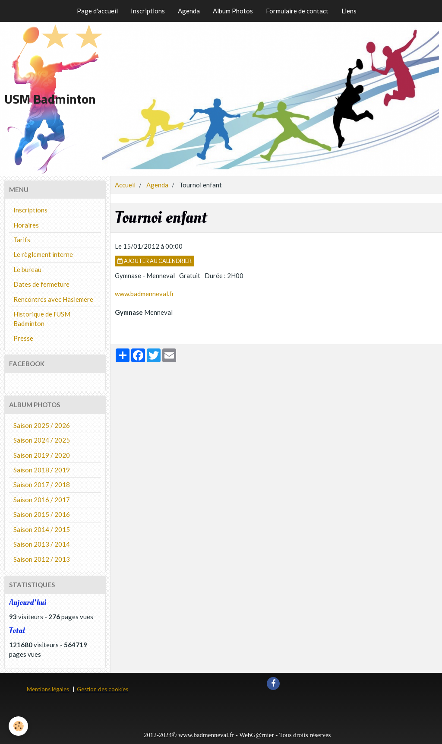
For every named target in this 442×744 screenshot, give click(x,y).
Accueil (125, 185)
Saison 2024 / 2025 (41, 440)
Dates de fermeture (41, 284)
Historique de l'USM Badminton (41, 318)
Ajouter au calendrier (154, 260)
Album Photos (233, 11)
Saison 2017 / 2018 (41, 484)
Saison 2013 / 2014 (41, 544)
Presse (23, 338)
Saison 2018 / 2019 (41, 470)
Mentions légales (48, 689)
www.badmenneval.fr (144, 294)
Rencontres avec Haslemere (53, 299)
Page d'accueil (97, 11)
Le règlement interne (43, 254)
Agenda (189, 11)
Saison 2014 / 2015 (41, 529)
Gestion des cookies (102, 689)
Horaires (26, 225)
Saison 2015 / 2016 (41, 514)
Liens (349, 11)
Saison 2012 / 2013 (41, 559)
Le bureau (27, 269)
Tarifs (21, 240)
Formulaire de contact (297, 11)
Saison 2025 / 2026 (41, 425)
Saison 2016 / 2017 (41, 499)
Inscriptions (148, 11)
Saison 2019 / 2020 (41, 455)
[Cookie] (18, 726)
